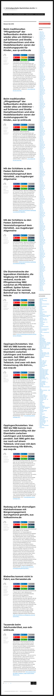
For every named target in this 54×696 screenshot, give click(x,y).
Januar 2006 (42, 279)
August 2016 (42, 135)
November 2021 (42, 63)
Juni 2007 (41, 259)
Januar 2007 (42, 265)
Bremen (41, 310)
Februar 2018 (42, 114)
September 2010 (42, 215)
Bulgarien (41, 313)
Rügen (41, 389)
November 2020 (42, 77)
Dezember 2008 (42, 239)
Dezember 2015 (42, 144)
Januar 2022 (42, 61)
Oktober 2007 (42, 255)
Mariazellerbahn (42, 355)
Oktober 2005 (42, 282)
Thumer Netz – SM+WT (44, 408)
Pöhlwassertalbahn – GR (44, 378)
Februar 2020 (42, 87)
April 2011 (41, 207)
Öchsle (41, 367)
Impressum (10, 14)
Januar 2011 (42, 211)
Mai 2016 (41, 138)
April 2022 (41, 57)
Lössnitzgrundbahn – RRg (44, 352)
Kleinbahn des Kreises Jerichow (45, 343)
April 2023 (41, 44)
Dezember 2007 (42, 253)
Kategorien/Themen (29, 14)
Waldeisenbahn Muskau (44, 417)
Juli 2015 (41, 149)
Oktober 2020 (42, 78)
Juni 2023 (41, 42)
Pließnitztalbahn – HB (43, 377)
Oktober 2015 (42, 146)
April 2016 (41, 139)
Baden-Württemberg (43, 300)
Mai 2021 (41, 70)
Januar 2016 (42, 143)
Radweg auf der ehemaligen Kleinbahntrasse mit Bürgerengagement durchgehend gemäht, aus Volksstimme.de (19, 512)
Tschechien (42, 411)
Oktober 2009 (42, 228)
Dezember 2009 (42, 225)
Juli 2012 (41, 190)
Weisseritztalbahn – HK (44, 420)
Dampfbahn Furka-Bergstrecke (45, 315)
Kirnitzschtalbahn (43, 341)
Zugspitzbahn (42, 427)
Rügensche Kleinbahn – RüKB (45, 390)
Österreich (41, 368)
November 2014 (42, 158)
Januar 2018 (42, 115)
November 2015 (42, 145)
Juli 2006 (41, 272)
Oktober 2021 (42, 64)
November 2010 (42, 213)
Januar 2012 (42, 197)
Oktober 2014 (42, 160)
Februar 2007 (42, 264)
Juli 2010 (41, 217)
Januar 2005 (42, 290)
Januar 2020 (42, 88)
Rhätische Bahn (42, 383)
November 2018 (42, 104)
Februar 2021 (42, 73)
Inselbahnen (42, 335)
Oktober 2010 (42, 214)
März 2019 (41, 99)
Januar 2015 (42, 156)
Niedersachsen (42, 364)
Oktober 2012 (42, 187)
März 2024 (41, 31)
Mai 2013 (41, 179)
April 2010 (41, 221)
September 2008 (42, 242)
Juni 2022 (41, 55)
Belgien (41, 302)
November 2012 (42, 186)
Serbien (41, 403)
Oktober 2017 (42, 119)
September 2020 (42, 79)
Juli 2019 (41, 95)
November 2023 (42, 36)
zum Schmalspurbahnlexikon (18, 14)
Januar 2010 (42, 224)
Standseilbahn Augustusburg (45, 407)
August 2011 (42, 203)
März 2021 (41, 72)
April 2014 (41, 166)
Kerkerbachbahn (42, 339)
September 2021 (42, 65)
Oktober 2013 (42, 173)
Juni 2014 (41, 164)
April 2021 (41, 71)
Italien (41, 336)
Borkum (41, 307)
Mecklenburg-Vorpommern (44, 356)
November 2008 (42, 240)
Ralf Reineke (6, 57)
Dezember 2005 (42, 280)
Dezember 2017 (42, 116)
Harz (40, 327)
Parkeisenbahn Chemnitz (44, 369)
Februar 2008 (42, 250)
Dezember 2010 (42, 212)
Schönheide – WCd (43, 398)
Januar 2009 (42, 238)
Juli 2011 (41, 204)
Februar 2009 (42, 237)
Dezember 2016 (42, 130)
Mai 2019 (41, 97)
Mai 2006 (41, 274)
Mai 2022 (41, 56)
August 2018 (42, 107)
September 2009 (42, 229)
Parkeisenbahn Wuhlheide (44, 374)
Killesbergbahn (42, 340)
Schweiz (41, 401)
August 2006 (42, 271)
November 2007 (42, 254)
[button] (16, 55)
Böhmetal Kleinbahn (43, 306)
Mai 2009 (41, 233)
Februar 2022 (42, 60)
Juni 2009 (41, 232)
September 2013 (42, 174)
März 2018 (41, 113)
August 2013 (42, 175)
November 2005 (42, 281)
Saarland (41, 392)
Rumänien (41, 391)
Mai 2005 (41, 288)
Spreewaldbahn (42, 406)
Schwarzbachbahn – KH (44, 399)
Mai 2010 (41, 220)
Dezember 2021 (42, 62)
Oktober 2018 (42, 105)
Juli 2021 (41, 68)
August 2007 (42, 257)
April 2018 (41, 112)
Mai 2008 (41, 247)
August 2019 (42, 94)
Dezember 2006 (42, 266)
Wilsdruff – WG (42, 423)
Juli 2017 (41, 122)
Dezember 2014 (42, 157)
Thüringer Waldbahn (43, 410)
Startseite (5, 14)
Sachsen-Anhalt (6, 527)
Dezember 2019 (42, 89)
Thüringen (41, 409)
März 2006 (41, 276)
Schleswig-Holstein (43, 397)
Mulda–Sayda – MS (43, 360)
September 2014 (42, 161)
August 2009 (42, 230)
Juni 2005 (41, 287)
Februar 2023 (42, 46)
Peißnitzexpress (42, 376)
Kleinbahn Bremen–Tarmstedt (45, 342)
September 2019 (42, 93)
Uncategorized (6, 240)
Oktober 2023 (42, 37)
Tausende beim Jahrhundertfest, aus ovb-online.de (18, 627)
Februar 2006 (42, 278)
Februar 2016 (42, 141)
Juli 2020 (41, 81)
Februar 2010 (42, 223)
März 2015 (41, 154)
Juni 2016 (41, 137)
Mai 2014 (41, 165)
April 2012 (41, 194)
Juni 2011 (41, 205)
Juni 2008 (41, 246)
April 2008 (41, 248)
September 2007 (42, 256)
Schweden (41, 400)
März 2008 (41, 249)
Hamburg (41, 325)
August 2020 (42, 80)
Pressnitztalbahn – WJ (43, 382)
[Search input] (44, 24)
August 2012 (42, 189)
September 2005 (42, 283)
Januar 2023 (42, 47)
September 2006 (42, 270)
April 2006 (41, 275)
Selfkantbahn (42, 402)
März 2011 (41, 208)
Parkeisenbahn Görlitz (43, 372)
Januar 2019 (42, 102)
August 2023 (42, 39)
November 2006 (42, 267)
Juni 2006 (41, 273)
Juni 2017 (41, 123)
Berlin (41, 305)
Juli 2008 (41, 245)
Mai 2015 (41, 152)
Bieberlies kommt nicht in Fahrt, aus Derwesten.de (18, 577)
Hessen (41, 331)
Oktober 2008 (42, 241)
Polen (41, 380)
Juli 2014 (41, 163)
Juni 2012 (41, 191)
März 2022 (41, 59)
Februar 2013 (42, 182)
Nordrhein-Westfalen (43, 365)
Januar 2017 (42, 129)
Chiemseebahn (42, 314)
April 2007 (41, 262)
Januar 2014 (42, 170)
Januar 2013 (42, 183)
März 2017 (41, 127)
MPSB (41, 359)
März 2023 (41, 45)
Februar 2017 (42, 128)
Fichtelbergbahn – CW (43, 322)
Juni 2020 (41, 82)
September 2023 (42, 38)
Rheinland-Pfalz (42, 384)
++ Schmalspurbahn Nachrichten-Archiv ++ (20, 8)
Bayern (5, 640)
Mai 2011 (41, 206)
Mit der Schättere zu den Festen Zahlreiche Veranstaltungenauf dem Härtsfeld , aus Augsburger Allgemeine (19, 173)
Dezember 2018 (42, 103)
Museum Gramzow (43, 361)
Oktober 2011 (42, 200)
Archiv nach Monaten (39, 14)
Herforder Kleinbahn (43, 330)
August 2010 (42, 216)
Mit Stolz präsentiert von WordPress (26, 691)
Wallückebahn (42, 419)
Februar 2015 (42, 155)
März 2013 (41, 181)
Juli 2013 (41, 177)
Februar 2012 (42, 196)
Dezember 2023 (42, 35)
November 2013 (42, 172)
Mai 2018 (41, 111)
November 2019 (42, 90)
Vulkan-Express (42, 416)
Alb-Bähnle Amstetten (43, 298)
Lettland (41, 350)
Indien (41, 334)
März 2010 (41, 222)
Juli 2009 (41, 231)
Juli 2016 (41, 136)
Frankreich (41, 323)
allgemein (41, 299)
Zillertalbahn (42, 424)
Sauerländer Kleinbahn (44, 395)
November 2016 (42, 131)
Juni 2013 (41, 178)
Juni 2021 (41, 69)
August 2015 (42, 148)
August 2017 (42, 121)
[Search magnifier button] (49, 24)
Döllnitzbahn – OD (43, 318)
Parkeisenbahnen (43, 375)
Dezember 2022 (42, 48)
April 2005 (41, 289)
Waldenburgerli (42, 418)
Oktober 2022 (42, 51)
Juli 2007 (41, 258)
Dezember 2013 (42, 171)
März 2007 (41, 263)
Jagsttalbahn (42, 338)
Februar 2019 (42, 101)
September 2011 (42, 202)
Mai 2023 (41, 43)
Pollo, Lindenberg (43, 381)
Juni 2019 (41, 96)
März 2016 (41, 140)
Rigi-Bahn (41, 385)
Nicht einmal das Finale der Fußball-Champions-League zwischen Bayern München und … (24, 673)
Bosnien (41, 308)
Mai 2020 (41, 84)
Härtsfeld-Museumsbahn (44, 326)
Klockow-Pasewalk (43, 347)
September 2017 (42, 120)
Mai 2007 (41, 261)
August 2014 (42, 162)
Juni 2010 (41, 219)
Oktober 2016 (42, 132)
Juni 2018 (41, 110)
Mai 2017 (41, 124)
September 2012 (42, 188)
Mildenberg (42, 357)
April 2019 (41, 98)
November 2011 (42, 199)
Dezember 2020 (42, 76)
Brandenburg (42, 309)
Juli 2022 (41, 54)
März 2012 (41, 195)
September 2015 (42, 147)
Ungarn (41, 415)
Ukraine (41, 412)
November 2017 (42, 118)
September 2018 (42, 106)
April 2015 (41, 153)
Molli (40, 358)
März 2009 (41, 236)
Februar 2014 (42, 169)
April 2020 (41, 85)
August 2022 (42, 53)
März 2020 (41, 86)
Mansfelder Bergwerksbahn (44, 353)
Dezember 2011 (42, 198)
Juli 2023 (41, 40)
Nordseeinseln (42, 366)
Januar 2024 (42, 34)
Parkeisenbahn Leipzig (43, 373)
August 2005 (42, 284)
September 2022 (42, 52)
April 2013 (41, 180)
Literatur (41, 351)
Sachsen (41, 393)
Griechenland (42, 324)
